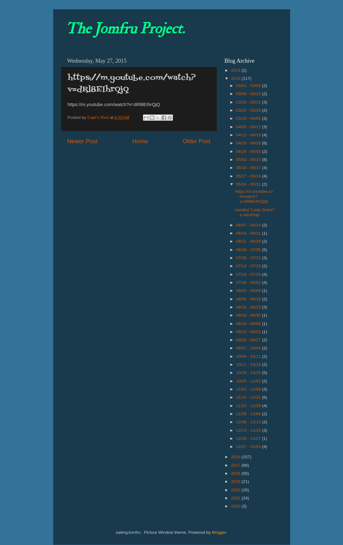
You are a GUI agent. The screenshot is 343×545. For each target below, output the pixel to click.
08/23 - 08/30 (249, 315)
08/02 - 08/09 (249, 290)
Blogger (219, 532)
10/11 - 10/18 (249, 364)
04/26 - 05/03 (249, 151)
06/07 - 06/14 (249, 225)
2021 (236, 498)
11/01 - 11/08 (249, 389)
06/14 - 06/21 (249, 233)
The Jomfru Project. (125, 28)
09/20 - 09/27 (249, 340)
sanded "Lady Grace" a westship (254, 212)
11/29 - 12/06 (249, 413)
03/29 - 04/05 (249, 118)
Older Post (196, 141)
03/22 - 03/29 (249, 110)
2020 (236, 490)
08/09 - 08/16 (249, 299)
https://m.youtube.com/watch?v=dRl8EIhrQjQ (254, 196)
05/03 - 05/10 (249, 159)
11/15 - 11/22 (249, 397)
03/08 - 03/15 (249, 93)
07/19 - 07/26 (249, 274)
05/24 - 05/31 (249, 184)
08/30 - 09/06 (249, 323)
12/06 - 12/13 (249, 422)
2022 (236, 506)
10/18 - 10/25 (249, 372)
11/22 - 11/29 (249, 405)
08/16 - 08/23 (249, 307)
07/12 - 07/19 (249, 266)
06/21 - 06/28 (249, 241)
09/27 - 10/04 (249, 348)
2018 (236, 473)
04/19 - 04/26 (249, 143)
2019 (236, 481)
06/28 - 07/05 (249, 249)
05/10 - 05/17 (249, 167)
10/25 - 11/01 (249, 381)
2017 (236, 465)
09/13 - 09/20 (249, 331)
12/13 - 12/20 (249, 430)
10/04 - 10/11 (249, 356)
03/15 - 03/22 (249, 102)
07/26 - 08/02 (249, 282)
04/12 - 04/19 (249, 135)
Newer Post (82, 141)
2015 (236, 78)
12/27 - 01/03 (249, 446)
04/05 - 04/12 (249, 126)
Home (140, 141)
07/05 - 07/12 (249, 257)
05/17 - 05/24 (249, 176)
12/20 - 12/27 (249, 438)
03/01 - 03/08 (249, 85)
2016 (236, 457)
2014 (236, 70)
